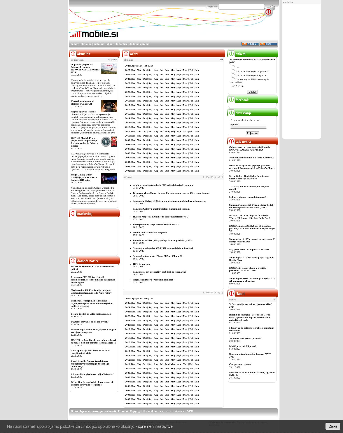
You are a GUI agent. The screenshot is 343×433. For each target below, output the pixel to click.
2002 (127, 170)
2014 (127, 118)
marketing (288, 2)
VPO (190, 411)
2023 (127, 78)
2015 (127, 113)
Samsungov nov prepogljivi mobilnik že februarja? (159, 271)
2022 (127, 83)
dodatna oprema (139, 44)
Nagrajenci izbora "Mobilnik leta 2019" (154, 279)
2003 (127, 166)
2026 (127, 65)
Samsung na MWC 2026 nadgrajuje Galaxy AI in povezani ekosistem (252, 279)
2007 (127, 148)
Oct (145, 70)
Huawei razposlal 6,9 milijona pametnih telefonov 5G (161, 216)
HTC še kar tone (141, 264)
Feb (145, 65)
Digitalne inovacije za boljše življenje (90, 321)
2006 (127, 153)
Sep (150, 70)
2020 (127, 92)
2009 (127, 140)
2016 (127, 109)
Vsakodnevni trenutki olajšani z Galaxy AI (82, 102)
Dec (133, 70)
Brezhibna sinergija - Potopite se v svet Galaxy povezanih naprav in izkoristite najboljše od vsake (249, 317)
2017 (127, 105)
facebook (238, 100)
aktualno (86, 44)
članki (236, 294)
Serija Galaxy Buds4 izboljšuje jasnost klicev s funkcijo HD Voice (84, 177)
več (109, 59)
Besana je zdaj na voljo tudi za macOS (91, 313)
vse (221, 59)
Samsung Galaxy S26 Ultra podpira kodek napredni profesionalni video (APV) (251, 206)
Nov (139, 70)
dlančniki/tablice (117, 44)
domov (74, 44)
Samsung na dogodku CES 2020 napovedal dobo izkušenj (163, 248)
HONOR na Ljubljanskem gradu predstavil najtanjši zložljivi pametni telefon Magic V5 (94, 341)
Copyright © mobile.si (143, 411)
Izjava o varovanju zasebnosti (98, 411)
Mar (139, 65)
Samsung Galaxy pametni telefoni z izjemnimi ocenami (161, 208)
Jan (151, 65)
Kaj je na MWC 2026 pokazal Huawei (249, 249)
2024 (127, 74)
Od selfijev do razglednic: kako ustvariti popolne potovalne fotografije (92, 383)
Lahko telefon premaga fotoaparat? (247, 197)
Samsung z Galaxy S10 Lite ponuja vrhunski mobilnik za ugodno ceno (169, 201)
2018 (127, 100)
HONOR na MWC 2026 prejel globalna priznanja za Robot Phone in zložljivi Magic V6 (252, 228)
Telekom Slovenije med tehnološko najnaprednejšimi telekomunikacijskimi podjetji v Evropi (91, 303)
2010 (127, 135)
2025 (127, 70)
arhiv (114, 59)
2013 (127, 122)
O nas (74, 411)
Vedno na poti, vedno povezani (245, 338)
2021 (127, 87)
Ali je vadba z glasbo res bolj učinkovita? (92, 374)
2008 (127, 144)
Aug (156, 70)
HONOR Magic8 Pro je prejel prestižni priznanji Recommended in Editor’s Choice (84, 142)
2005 (127, 157)
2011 (127, 131)
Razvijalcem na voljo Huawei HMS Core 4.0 (156, 224)
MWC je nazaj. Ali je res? (242, 346)
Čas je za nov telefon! (240, 364)
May (173, 70)
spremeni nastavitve (155, 426)
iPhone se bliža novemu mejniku (150, 232)
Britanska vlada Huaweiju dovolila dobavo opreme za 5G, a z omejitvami (171, 193)
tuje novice (240, 141)
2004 (127, 162)
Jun (167, 70)
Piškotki (123, 411)
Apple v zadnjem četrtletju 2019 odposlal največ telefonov (163, 185)
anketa (236, 54)
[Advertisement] (301, 71)
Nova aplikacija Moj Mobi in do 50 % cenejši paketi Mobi (90, 351)
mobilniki (99, 44)
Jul (161, 70)
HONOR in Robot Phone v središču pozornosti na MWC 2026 (247, 269)
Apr (133, 65)
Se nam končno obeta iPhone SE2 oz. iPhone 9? (157, 256)
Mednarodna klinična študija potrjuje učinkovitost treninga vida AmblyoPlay (91, 291)
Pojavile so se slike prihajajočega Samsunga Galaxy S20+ (162, 240)
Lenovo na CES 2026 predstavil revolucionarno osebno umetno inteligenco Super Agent (93, 280)
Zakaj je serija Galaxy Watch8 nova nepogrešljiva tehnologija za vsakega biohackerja (90, 364)
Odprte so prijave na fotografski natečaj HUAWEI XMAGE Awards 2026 (85, 68)
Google (209, 6)
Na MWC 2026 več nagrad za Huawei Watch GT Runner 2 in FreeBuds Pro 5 (249, 216)
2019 (127, 96)
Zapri (333, 426)
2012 (127, 127)
